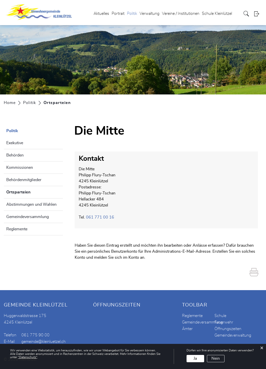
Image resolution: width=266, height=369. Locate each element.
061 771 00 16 (100, 217)
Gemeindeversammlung (27, 217)
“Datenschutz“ (27, 357)
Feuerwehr (223, 322)
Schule (220, 316)
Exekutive (14, 143)
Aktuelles (101, 14)
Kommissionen (19, 168)
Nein (215, 358)
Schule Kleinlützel (217, 14)
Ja (195, 358)
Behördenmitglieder (23, 180)
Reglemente (16, 229)
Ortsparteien (31, 191)
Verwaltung (149, 14)
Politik (132, 14)
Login (258, 13)
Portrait (118, 14)
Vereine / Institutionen (180, 14)
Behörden (15, 155)
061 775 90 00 (35, 335)
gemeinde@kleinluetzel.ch (43, 342)
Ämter (187, 329)
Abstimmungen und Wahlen (31, 204)
